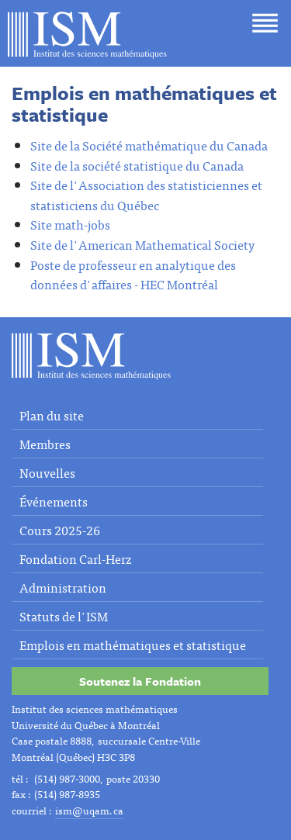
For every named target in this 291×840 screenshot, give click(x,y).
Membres (45, 444)
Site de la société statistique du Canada (137, 165)
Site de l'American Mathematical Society (142, 244)
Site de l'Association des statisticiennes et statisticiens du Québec (146, 195)
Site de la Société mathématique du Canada (149, 145)
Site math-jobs (70, 224)
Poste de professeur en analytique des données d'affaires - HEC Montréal (133, 274)
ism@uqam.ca (89, 810)
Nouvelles (47, 472)
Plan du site (51, 415)
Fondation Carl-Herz (75, 558)
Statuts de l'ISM (63, 616)
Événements (53, 501)
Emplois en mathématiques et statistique (132, 644)
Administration (62, 587)
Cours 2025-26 (59, 530)
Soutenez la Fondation (140, 681)
